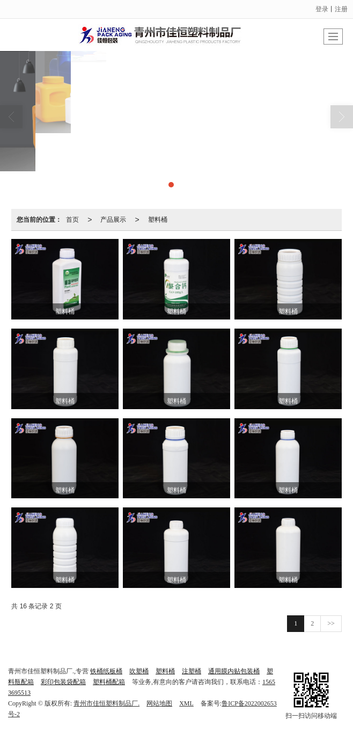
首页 (72, 219)
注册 (341, 9)
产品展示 (113, 219)
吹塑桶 (139, 671)
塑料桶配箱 (109, 682)
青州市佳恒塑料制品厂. (106, 703)
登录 (321, 9)
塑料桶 (157, 219)
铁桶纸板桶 (106, 671)
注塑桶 (191, 671)
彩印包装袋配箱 (63, 682)
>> (331, 623)
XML (186, 703)
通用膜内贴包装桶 (234, 671)
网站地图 (159, 703)
